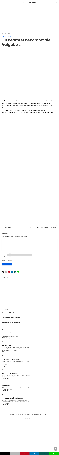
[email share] (6, 275)
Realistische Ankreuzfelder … (12, 400)
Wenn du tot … (7, 335)
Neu (9, 33)
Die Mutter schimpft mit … (11, 325)
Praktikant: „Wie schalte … (11, 362)
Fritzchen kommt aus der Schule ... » (46, 227)
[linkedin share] (12, 275)
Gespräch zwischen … (10, 376)
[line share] (18, 275)
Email (3, 259)
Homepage (4, 33)
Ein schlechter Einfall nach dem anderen (17, 315)
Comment (4, 238)
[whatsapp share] (15, 275)
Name (3, 255)
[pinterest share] (9, 275)
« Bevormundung (7, 227)
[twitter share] (3, 275)
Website (3, 262)
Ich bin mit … (6, 388)
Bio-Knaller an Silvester (11, 320)
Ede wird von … (7, 348)
